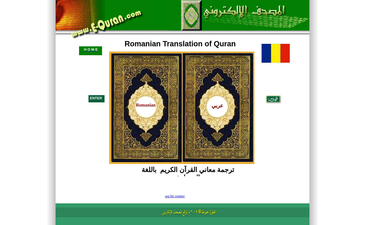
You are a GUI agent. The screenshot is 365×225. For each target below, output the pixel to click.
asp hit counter (175, 196)
